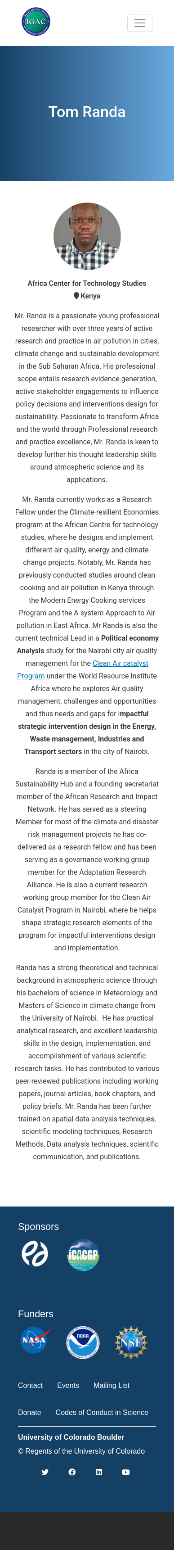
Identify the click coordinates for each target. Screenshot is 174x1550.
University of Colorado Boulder (71, 1437)
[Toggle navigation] (139, 23)
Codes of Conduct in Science (102, 1412)
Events (68, 1385)
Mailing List (111, 1385)
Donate (29, 1412)
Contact (30, 1385)
